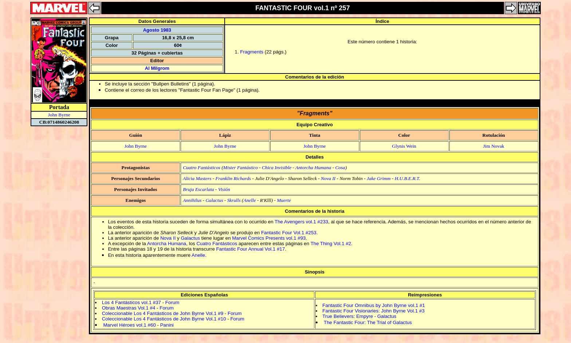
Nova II (328, 178)
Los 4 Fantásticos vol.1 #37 (131, 302)
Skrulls (234, 200)
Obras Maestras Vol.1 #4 (128, 308)
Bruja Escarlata (198, 189)
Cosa (340, 167)
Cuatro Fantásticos (201, 167)
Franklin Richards (233, 178)
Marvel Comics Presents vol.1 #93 (269, 238)
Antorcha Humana (313, 167)
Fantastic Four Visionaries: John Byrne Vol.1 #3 (373, 311)
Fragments (251, 52)
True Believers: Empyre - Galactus (359, 316)
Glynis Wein (404, 146)
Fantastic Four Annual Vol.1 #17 (250, 249)
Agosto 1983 (157, 30)
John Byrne (59, 114)
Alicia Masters (197, 178)
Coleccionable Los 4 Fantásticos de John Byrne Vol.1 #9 (162, 313)
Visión (224, 189)
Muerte (284, 200)
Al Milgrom (157, 68)
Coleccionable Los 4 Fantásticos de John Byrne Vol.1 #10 (164, 319)
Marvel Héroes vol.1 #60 (129, 325)
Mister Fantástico (240, 167)
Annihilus (192, 200)
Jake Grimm (379, 178)
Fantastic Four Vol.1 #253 (288, 232)
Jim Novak (493, 146)
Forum (172, 302)
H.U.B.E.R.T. (407, 178)
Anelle (250, 200)
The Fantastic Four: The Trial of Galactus (368, 322)
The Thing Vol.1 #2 (331, 243)
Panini (167, 325)
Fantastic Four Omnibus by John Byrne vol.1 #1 (373, 305)
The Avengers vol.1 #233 (301, 221)
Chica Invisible (276, 167)
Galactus (214, 200)
